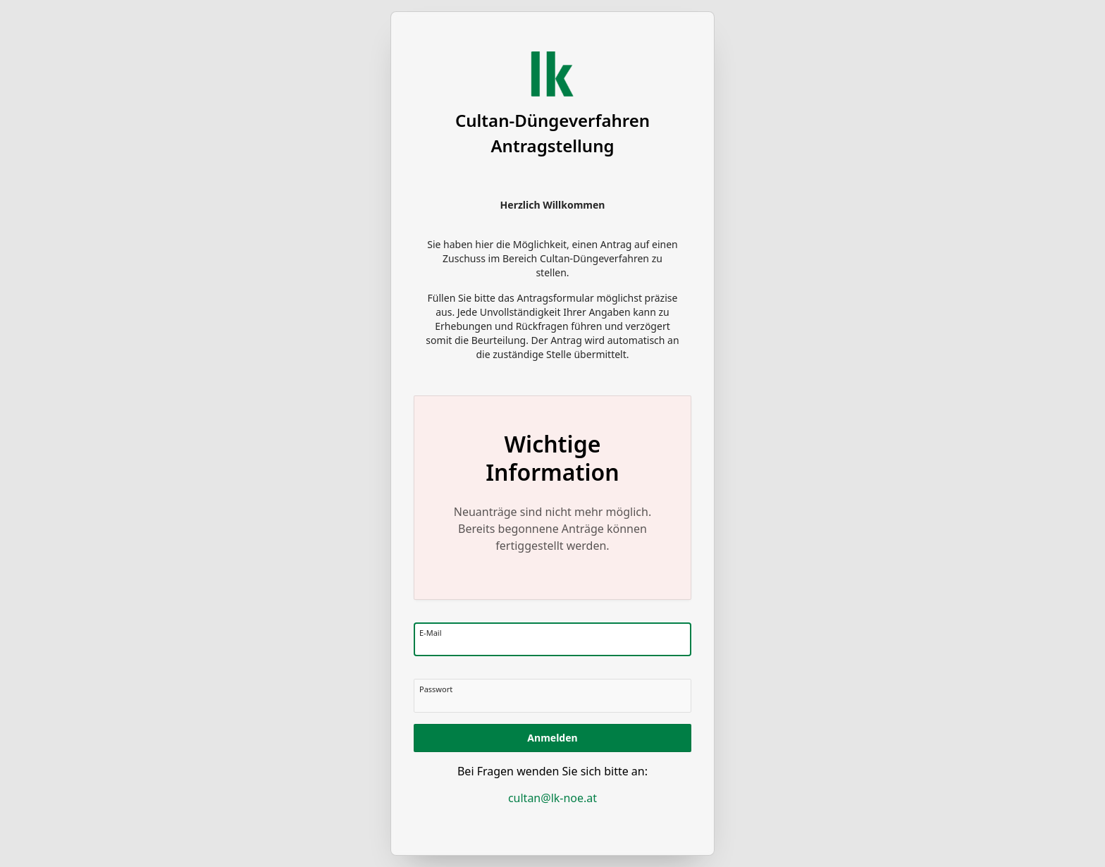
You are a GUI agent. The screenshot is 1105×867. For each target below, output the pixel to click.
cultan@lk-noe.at (552, 798)
